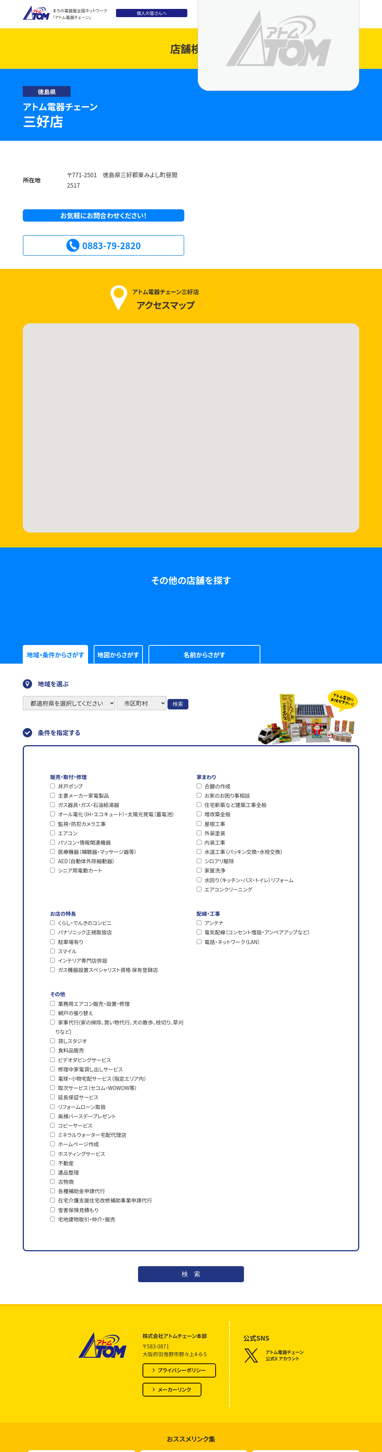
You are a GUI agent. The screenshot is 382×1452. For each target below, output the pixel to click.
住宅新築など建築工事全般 (235, 804)
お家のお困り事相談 (227, 795)
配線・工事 (208, 913)
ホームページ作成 (78, 1144)
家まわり (206, 777)
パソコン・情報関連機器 (84, 842)
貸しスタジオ (72, 1041)
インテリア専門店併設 (82, 960)
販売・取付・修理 (68, 777)
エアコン (67, 833)
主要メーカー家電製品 (83, 795)
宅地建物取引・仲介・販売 (86, 1219)
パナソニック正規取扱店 (85, 932)
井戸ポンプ (70, 786)
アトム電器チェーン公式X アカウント (273, 1355)
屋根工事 (214, 823)
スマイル (67, 951)
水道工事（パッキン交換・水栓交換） (243, 851)
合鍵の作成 (217, 786)
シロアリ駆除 (219, 861)
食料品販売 (71, 1050)
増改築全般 (217, 814)
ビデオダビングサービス (84, 1060)
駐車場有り (70, 942)
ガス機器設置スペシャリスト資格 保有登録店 (108, 969)
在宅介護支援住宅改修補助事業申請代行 (105, 1200)
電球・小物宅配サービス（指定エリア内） (102, 1078)
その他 (57, 994)
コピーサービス (75, 1125)
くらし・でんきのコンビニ (85, 923)
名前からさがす (204, 654)
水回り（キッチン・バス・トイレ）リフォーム (249, 880)
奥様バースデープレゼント (87, 1116)
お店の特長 (63, 913)
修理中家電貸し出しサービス (90, 1069)
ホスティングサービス (81, 1153)
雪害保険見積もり (78, 1210)
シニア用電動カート (80, 870)
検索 (178, 704)
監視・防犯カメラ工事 (82, 823)
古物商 (65, 1181)
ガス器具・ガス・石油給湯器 (88, 804)
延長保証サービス (78, 1097)
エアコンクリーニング (228, 889)
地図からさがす (118, 654)
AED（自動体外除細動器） (86, 861)
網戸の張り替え (75, 1013)
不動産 (65, 1163)
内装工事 (214, 842)
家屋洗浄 (214, 870)
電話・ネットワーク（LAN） (232, 942)
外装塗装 (214, 833)
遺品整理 (68, 1172)
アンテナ (213, 923)
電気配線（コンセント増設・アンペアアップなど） (257, 932)
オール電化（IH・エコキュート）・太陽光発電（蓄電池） (116, 814)
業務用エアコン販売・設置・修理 (93, 1003)
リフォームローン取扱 (82, 1107)
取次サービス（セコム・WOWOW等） (97, 1088)
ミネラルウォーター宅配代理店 (92, 1134)
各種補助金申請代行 (81, 1191)
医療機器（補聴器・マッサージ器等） (97, 851)
